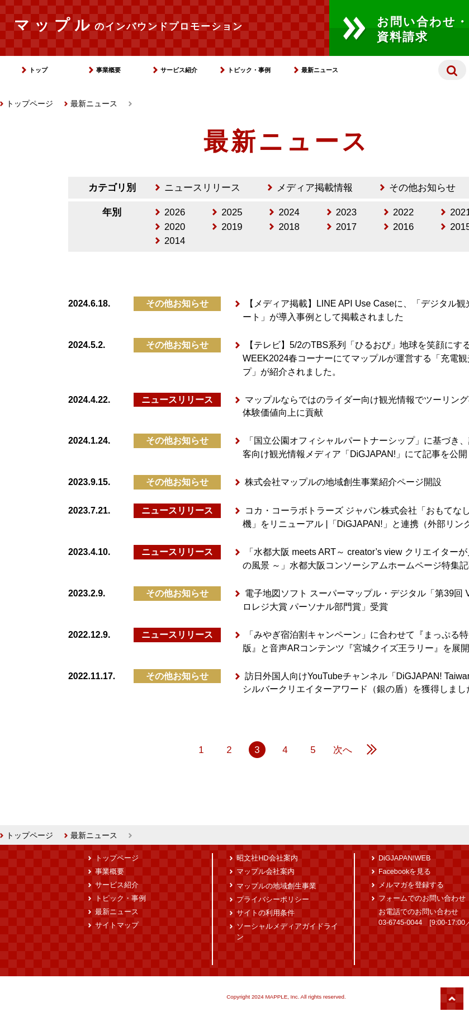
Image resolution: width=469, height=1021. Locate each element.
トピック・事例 (249, 70)
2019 (231, 227)
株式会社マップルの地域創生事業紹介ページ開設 (343, 482)
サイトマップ (117, 925)
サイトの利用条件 (265, 913)
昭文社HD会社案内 (266, 858)
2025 (231, 212)
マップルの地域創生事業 (276, 886)
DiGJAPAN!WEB (404, 858)
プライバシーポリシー (272, 900)
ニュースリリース (202, 187)
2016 (403, 227)
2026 (174, 212)
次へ (342, 750)
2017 (346, 227)
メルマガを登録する (411, 885)
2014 (174, 241)
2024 (288, 212)
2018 (288, 227)
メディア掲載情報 (315, 187)
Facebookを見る (404, 872)
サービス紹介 (178, 70)
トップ (38, 70)
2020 (174, 227)
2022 (403, 212)
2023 (346, 212)
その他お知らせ (422, 187)
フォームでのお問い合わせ (422, 898)
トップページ (26, 103)
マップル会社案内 (265, 872)
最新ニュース (319, 70)
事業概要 (108, 70)
